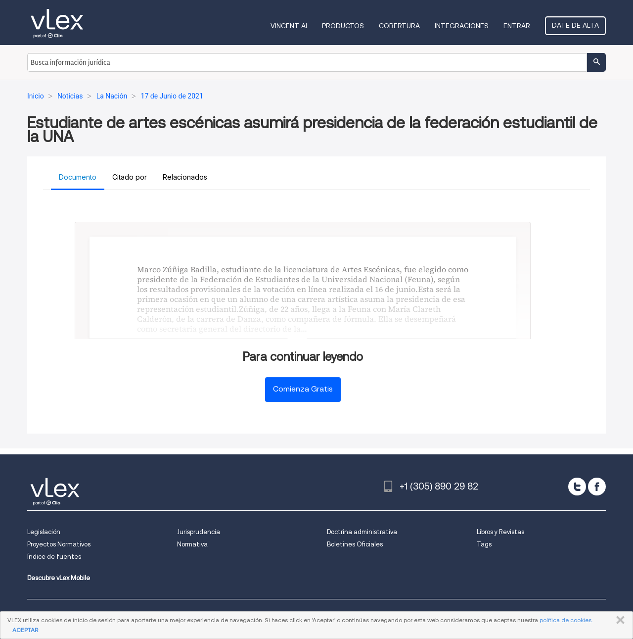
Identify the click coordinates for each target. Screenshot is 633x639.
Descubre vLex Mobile (58, 578)
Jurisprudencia (198, 532)
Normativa (192, 544)
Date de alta (575, 25)
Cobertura (399, 26)
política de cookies (565, 620)
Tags (484, 544)
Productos (343, 26)
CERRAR (618, 620)
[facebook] (597, 486)
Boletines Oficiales (355, 544)
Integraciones (462, 26)
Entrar (516, 26)
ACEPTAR (25, 630)
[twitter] (577, 486)
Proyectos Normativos (58, 544)
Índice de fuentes (54, 556)
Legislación (43, 532)
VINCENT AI (289, 26)
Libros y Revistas (500, 532)
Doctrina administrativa (362, 532)
